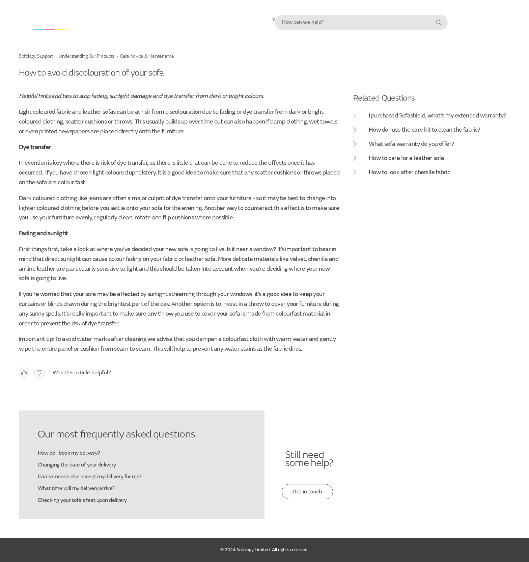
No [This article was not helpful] (39, 373)
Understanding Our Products (86, 56)
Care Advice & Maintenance (147, 56)
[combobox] (361, 22)
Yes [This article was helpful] (24, 373)
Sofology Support (36, 56)
